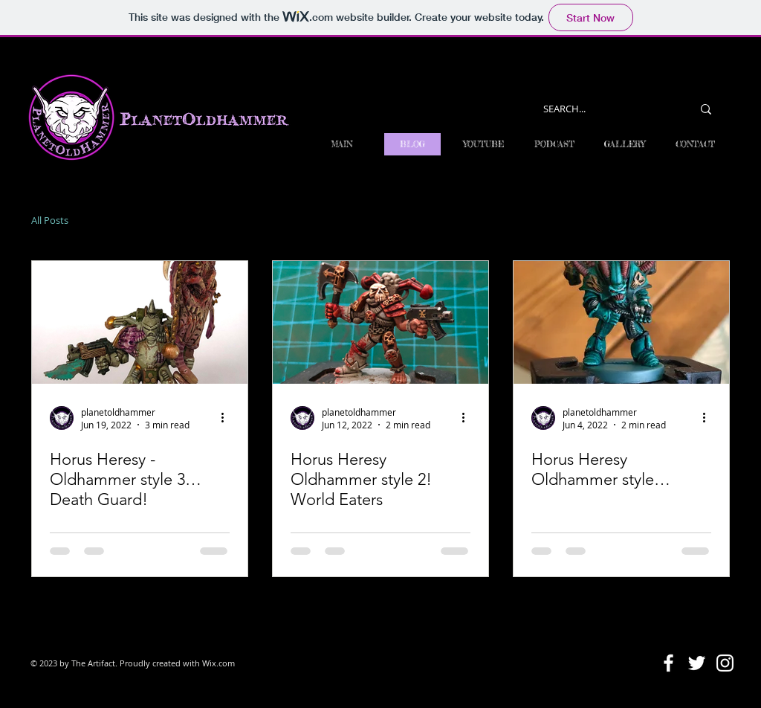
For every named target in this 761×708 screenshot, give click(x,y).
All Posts (49, 220)
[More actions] (227, 418)
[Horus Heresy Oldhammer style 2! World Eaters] (380, 322)
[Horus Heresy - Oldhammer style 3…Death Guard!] (139, 322)
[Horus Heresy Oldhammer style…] (621, 322)
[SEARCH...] (606, 109)
